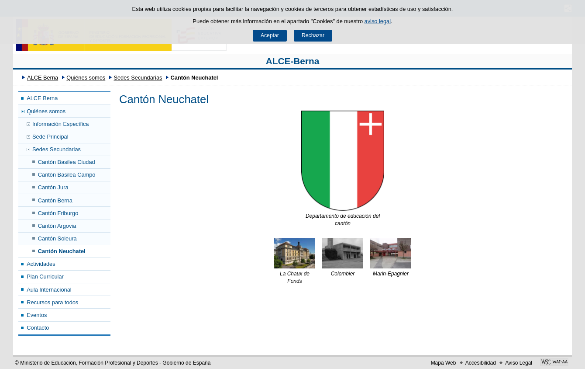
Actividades (41, 264)
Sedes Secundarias (138, 77)
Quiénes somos (85, 77)
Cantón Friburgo (58, 213)
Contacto (38, 327)
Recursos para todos (52, 302)
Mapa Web (443, 363)
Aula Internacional (49, 289)
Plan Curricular (45, 276)
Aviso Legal (518, 363)
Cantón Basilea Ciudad (66, 162)
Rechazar (313, 35)
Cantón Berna (55, 200)
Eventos (37, 315)
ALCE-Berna (293, 61)
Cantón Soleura (57, 238)
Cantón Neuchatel (62, 251)
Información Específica (60, 124)
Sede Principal (50, 136)
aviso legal (378, 21)
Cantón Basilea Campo (67, 174)
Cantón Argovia (57, 226)
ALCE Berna (42, 77)
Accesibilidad (480, 363)
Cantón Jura (53, 187)
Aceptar (270, 35)
